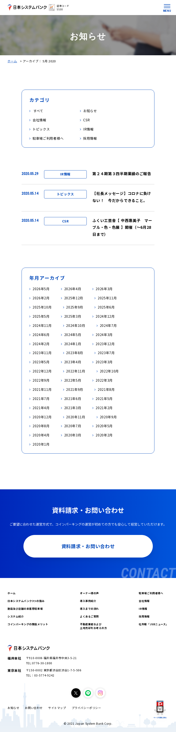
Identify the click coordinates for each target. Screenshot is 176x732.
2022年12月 (42, 371)
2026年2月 (41, 298)
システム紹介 (15, 616)
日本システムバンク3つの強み (26, 601)
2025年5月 (41, 316)
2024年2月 (41, 343)
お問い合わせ (34, 708)
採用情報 (144, 616)
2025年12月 (73, 298)
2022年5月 (72, 380)
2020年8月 (41, 425)
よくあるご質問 (89, 616)
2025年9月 (74, 307)
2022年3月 (104, 380)
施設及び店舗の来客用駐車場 (25, 608)
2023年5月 (41, 362)
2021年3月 (72, 407)
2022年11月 (75, 371)
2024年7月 (108, 325)
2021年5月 (104, 398)
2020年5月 (104, 425)
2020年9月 (108, 417)
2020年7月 (72, 425)
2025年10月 (42, 307)
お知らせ (13, 708)
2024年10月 (75, 325)
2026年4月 (72, 288)
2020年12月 (42, 417)
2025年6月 (106, 307)
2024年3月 (104, 334)
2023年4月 (72, 362)
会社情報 (144, 601)
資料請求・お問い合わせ (88, 546)
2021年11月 (42, 389)
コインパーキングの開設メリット (27, 624)
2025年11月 (107, 298)
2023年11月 (42, 352)
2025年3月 (72, 316)
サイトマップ (57, 708)
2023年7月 (106, 352)
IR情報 (143, 608)
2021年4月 (41, 407)
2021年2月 (104, 407)
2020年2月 (104, 435)
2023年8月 (74, 352)
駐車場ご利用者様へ (151, 593)
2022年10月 (109, 371)
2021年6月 (72, 398)
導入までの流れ (89, 608)
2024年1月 (72, 343)
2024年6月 (41, 334)
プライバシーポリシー (86, 708)
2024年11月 (42, 325)
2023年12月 (105, 343)
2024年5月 (72, 334)
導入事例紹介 (88, 601)
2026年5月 (41, 288)
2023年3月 (104, 362)
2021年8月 (106, 389)
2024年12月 (105, 316)
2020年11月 (75, 417)
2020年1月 (41, 444)
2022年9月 (41, 380)
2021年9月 (74, 389)
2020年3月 (72, 435)
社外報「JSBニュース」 (154, 624)
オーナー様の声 (89, 593)
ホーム (12, 61)
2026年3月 (104, 288)
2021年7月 (41, 398)
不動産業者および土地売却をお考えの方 (93, 626)
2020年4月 (41, 435)
